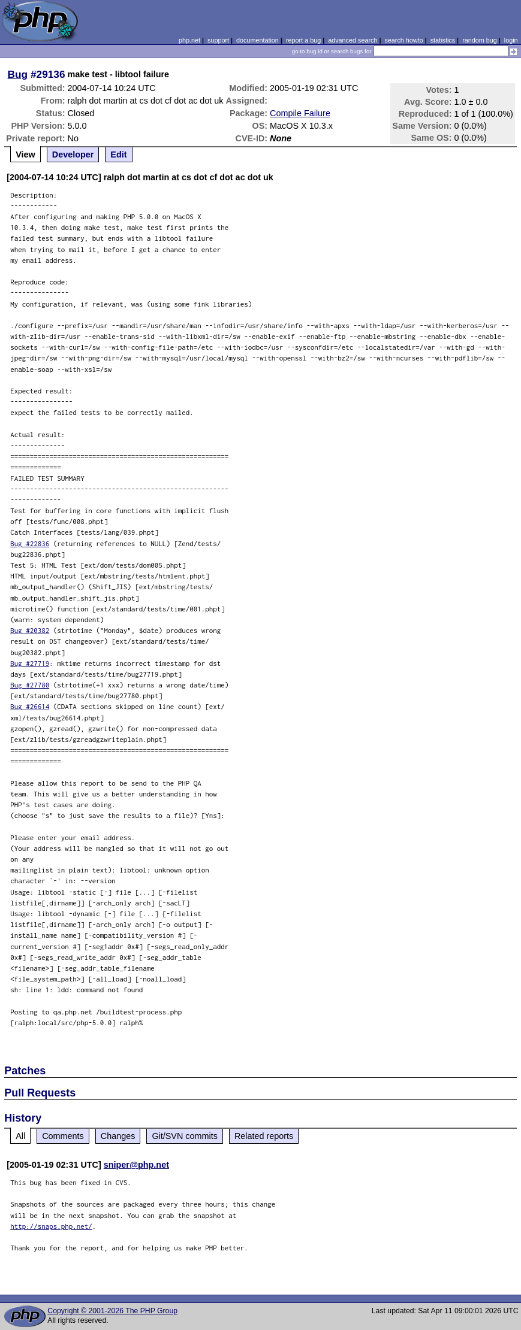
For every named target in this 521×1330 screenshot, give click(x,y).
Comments (63, 1136)
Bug (18, 74)
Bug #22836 (29, 543)
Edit (118, 154)
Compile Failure (300, 113)
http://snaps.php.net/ (51, 1226)
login (511, 40)
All (20, 1136)
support (218, 40)
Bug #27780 (29, 685)
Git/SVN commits (185, 1136)
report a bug (303, 40)
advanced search (352, 40)
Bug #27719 (29, 663)
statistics (442, 40)
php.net (189, 40)
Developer (73, 154)
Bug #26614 (29, 706)
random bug (479, 40)
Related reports (263, 1136)
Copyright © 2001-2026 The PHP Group (112, 1311)
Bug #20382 (29, 630)
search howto (403, 40)
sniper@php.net (136, 1165)
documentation (257, 40)
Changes (118, 1136)
